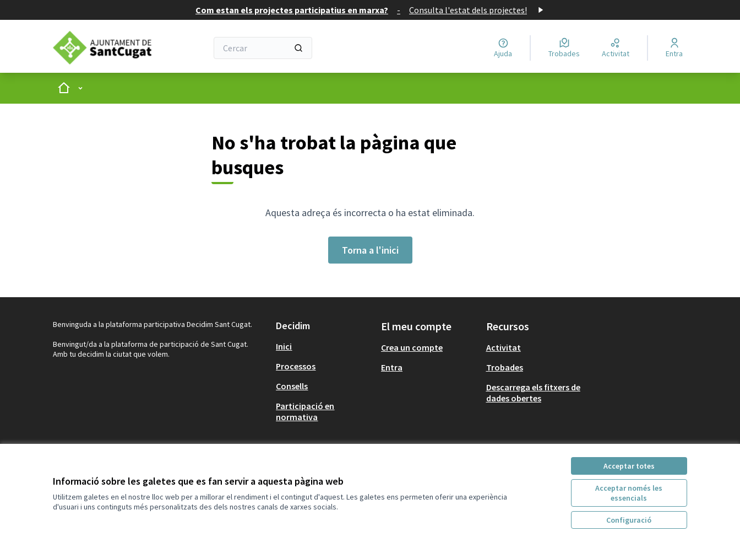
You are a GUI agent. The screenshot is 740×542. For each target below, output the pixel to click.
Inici (284, 346)
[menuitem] (324, 346)
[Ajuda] (502, 48)
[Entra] (674, 48)
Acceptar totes (629, 466)
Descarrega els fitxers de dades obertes (533, 393)
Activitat (503, 347)
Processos (295, 366)
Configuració (628, 520)
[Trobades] (564, 48)
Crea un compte (412, 347)
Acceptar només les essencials (628, 493)
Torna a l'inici (370, 250)
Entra (391, 367)
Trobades (504, 367)
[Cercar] (263, 47)
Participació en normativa (305, 411)
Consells (292, 385)
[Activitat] (615, 48)
